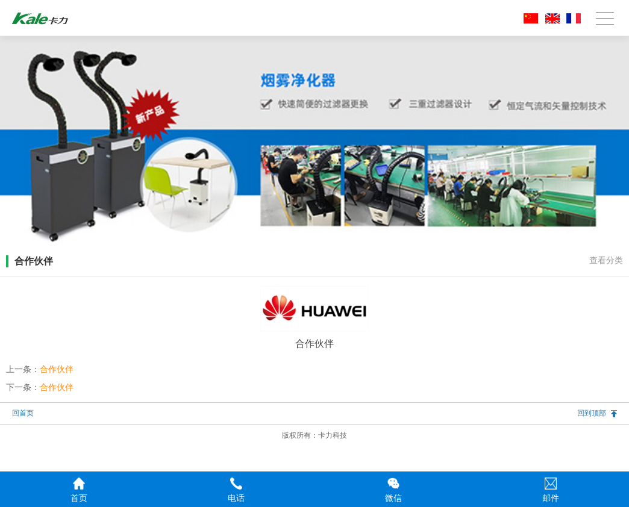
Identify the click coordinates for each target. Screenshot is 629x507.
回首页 (23, 413)
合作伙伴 (57, 369)
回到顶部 (591, 413)
